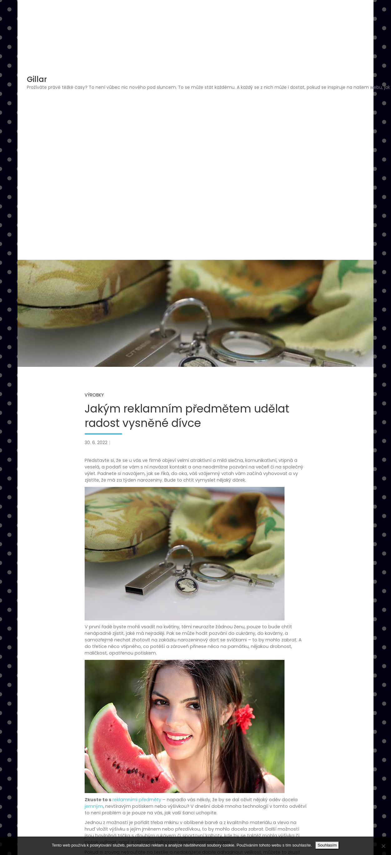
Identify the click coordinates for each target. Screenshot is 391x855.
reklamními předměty (136, 800)
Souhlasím (327, 845)
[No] (383, 846)
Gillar (37, 79)
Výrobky (94, 395)
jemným (94, 806)
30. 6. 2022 (96, 442)
